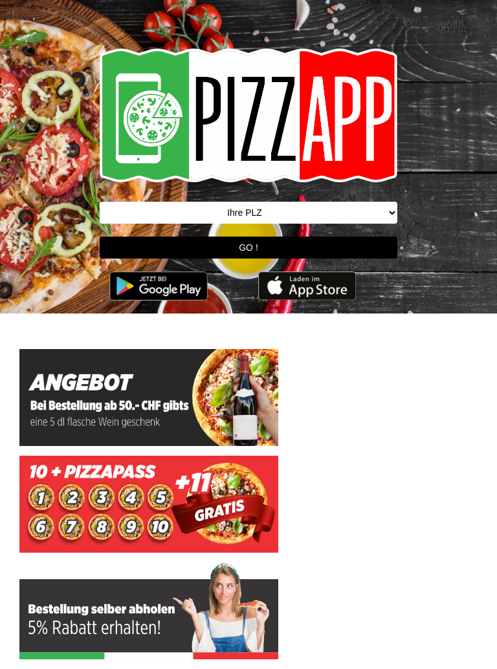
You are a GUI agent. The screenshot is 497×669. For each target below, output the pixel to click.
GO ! (248, 247)
